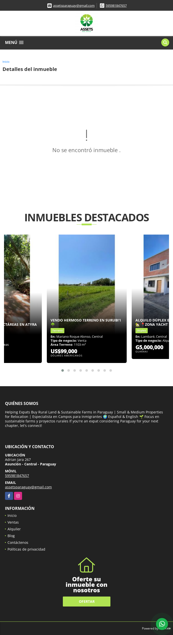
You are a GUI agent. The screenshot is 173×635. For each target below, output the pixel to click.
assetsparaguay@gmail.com (74, 5)
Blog (11, 535)
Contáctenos (18, 542)
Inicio (6, 61)
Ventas (13, 522)
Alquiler (14, 529)
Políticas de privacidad (26, 549)
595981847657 (116, 5)
